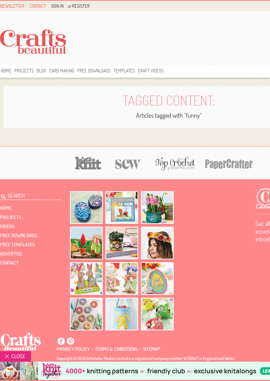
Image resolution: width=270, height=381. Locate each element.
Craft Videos (150, 70)
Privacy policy (73, 349)
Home (6, 70)
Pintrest (70, 341)
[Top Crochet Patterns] (174, 163)
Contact (38, 6)
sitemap (151, 349)
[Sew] (128, 163)
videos (7, 226)
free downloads (93, 70)
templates (124, 70)
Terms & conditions (116, 349)
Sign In (57, 6)
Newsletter (12, 6)
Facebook (61, 341)
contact (9, 263)
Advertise (11, 254)
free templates (17, 244)
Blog (41, 70)
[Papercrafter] (229, 163)
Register (81, 6)
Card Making (61, 70)
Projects (23, 70)
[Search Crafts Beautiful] (27, 195)
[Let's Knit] (88, 162)
